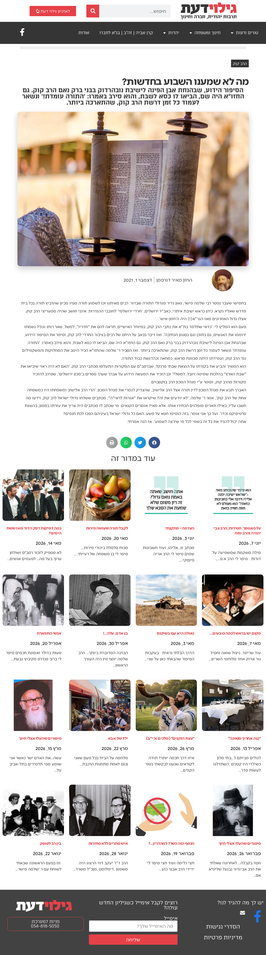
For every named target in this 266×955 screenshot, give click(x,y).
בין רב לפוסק (50, 843)
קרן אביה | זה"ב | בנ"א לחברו (126, 32)
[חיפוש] (92, 11)
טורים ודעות (244, 33)
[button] (154, 442)
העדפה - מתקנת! (180, 527)
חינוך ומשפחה (205, 33)
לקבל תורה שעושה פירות (107, 527)
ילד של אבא (118, 738)
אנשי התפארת (49, 633)
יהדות (171, 33)
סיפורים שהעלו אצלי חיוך (40, 738)
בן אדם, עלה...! (115, 633)
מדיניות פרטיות (223, 937)
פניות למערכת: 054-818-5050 (45, 924)
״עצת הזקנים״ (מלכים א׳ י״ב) (170, 738)
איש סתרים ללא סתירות (108, 843)
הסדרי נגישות (223, 926)
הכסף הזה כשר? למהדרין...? (171, 843)
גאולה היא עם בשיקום (175, 633)
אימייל (171, 917)
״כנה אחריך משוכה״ (244, 738)
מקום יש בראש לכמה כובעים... (235, 633)
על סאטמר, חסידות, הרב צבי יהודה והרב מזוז (237, 530)
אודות (83, 32)
